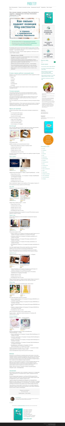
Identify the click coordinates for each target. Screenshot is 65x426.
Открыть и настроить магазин (24, 7)
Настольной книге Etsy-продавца (29, 41)
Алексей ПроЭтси (16, 16)
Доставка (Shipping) (45, 158)
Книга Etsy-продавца (13, 7)
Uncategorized (44, 150)
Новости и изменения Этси (46, 168)
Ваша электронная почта (44, 113)
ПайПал (43, 170)
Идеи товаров (49, 7)
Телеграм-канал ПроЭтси (21, 405)
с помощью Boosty (33, 43)
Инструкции (44, 160)
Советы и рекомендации (45, 175)
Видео (43, 155)
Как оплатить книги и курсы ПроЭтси (48, 66)
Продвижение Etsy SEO (35, 7)
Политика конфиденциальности (52, 424)
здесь (30, 47)
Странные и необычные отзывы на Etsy (47, 79)
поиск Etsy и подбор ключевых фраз (25, 44)
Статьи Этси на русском (45, 177)
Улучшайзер (43, 7)
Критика (43, 163)
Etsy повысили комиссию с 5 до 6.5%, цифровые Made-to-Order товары (48, 76)
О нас (10, 9)
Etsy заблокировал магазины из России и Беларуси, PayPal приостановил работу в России (47, 72)
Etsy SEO (11, 402)
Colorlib (49, 425)
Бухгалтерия (44, 153)
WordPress (54, 425)
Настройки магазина (45, 165)
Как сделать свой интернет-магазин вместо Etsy (47, 69)
